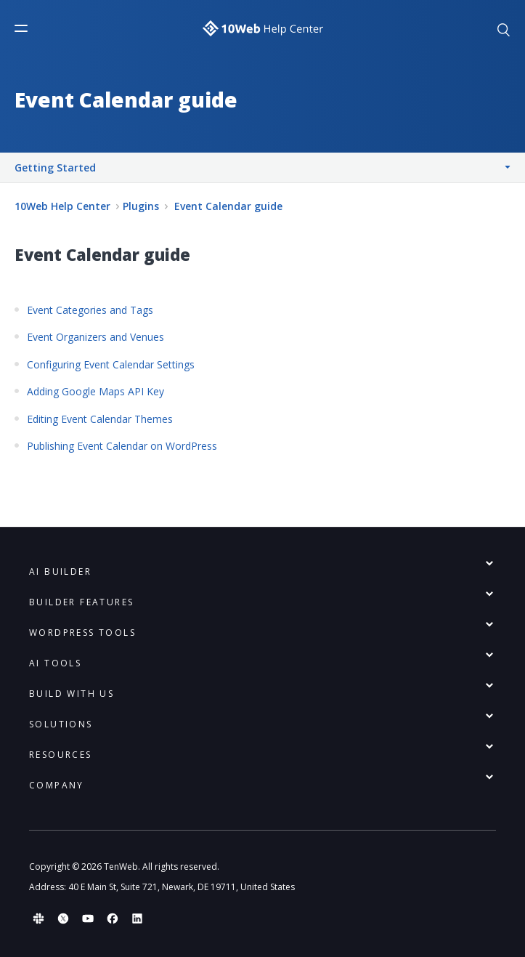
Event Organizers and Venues (95, 337)
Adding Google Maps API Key (95, 391)
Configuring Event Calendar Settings (111, 364)
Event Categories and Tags (90, 310)
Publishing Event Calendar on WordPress (122, 446)
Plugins (141, 206)
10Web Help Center (62, 206)
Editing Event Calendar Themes (100, 419)
